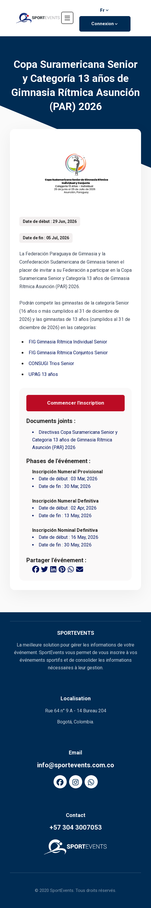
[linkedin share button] (53, 569)
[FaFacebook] (60, 781)
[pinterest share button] (62, 569)
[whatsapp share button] (70, 569)
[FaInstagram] (75, 781)
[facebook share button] (35, 569)
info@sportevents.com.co (75, 765)
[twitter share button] (44, 569)
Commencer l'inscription (75, 403)
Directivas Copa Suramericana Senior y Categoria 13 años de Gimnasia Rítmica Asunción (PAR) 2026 (75, 439)
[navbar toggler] (67, 18)
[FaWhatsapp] (91, 781)
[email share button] (79, 569)
